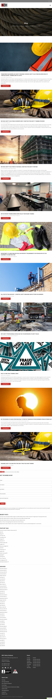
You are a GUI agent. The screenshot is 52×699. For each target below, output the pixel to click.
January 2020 (2, 610)
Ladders (1, 544)
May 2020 (2, 603)
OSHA (1, 547)
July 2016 (1, 640)
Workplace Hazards (3, 561)
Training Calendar (5, 681)
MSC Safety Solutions (7, 655)
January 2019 (2, 617)
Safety (11, 168)
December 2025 (3, 568)
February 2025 (2, 572)
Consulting (4, 685)
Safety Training (9, 215)
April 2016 (2, 645)
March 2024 (2, 584)
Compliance (2, 537)
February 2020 (3, 608)
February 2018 (2, 626)
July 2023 (2, 591)
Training (10, 77)
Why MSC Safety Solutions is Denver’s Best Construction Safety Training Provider (15, 518)
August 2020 (2, 600)
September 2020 (3, 598)
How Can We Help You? (4, 498)
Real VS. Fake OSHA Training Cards (9, 373)
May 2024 (2, 580)
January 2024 (2, 586)
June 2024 (2, 579)
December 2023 (3, 587)
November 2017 (3, 631)
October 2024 (2, 573)
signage (1, 554)
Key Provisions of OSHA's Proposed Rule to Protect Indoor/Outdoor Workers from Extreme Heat (26, 419)
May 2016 (1, 643)
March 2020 (2, 607)
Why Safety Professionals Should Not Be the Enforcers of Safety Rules (20, 334)
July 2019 (1, 614)
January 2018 (2, 628)
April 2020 (2, 605)
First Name (2, 484)
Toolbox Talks (4, 688)
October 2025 (2, 570)
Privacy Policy (20, 696)
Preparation (2, 549)
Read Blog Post (6, 85)
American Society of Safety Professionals (7, 530)
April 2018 (2, 624)
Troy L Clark (2, 558)
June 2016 (2, 642)
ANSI (1, 532)
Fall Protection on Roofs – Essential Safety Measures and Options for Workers (22, 294)
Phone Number (3, 493)
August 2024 (2, 575)
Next (18, 471)
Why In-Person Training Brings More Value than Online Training (17, 213)
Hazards (8, 335)
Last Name (2, 489)
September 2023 (3, 589)
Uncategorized (7, 122)
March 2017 (2, 636)
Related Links (4, 693)
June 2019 (2, 615)
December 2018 (3, 619)
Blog (6, 168)
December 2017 (3, 629)
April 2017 (2, 635)
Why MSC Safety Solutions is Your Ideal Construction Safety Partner (19, 166)
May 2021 (1, 593)
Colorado (7, 77)
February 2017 (2, 638)
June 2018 (2, 622)
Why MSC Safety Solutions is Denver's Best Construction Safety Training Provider (23, 121)
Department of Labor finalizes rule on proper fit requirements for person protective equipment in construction (24, 254)
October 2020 (2, 596)
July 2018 (1, 621)
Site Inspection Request (7, 683)
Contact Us (4, 692)
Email (1, 480)
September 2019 (3, 612)
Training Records (5, 690)
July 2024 (1, 577)
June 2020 (2, 601)
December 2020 (3, 594)
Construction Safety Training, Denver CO (10, 657)
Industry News (2, 542)
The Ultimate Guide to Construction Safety (10, 686)
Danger (1, 539)
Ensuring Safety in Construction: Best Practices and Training (17, 463)
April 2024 (2, 582)
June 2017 (2, 633)
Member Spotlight (3, 546)
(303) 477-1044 (7, 663)
